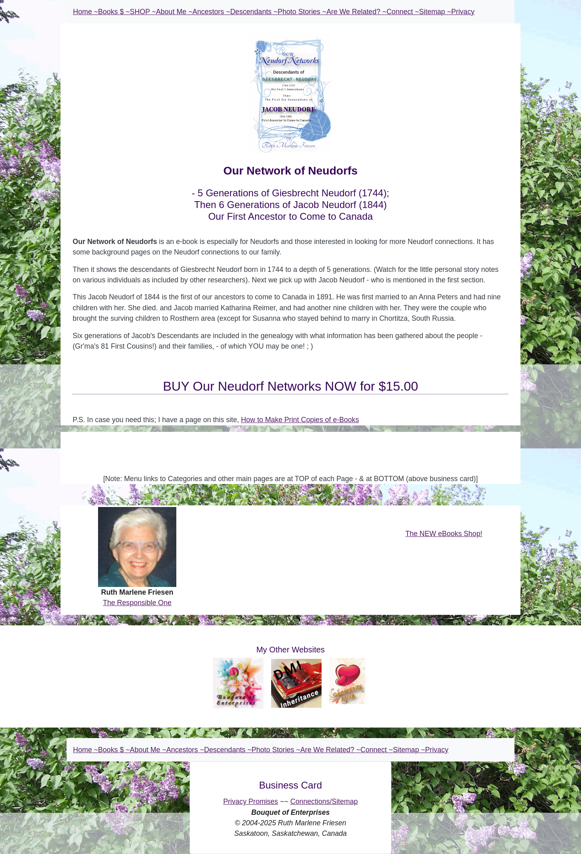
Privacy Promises (250, 801)
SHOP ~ (143, 12)
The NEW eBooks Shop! (444, 534)
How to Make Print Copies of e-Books (300, 420)
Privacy (462, 12)
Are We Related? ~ (356, 12)
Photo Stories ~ (302, 12)
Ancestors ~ (211, 12)
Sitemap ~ (435, 12)
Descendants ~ (254, 12)
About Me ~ (174, 12)
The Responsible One (137, 603)
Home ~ (85, 12)
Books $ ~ (114, 12)
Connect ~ (403, 12)
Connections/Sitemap (323, 801)
